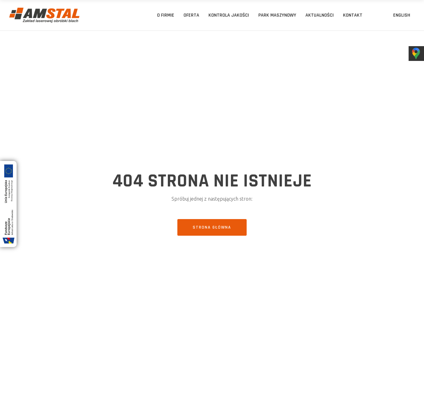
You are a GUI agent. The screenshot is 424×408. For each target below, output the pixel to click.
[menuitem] (402, 15)
